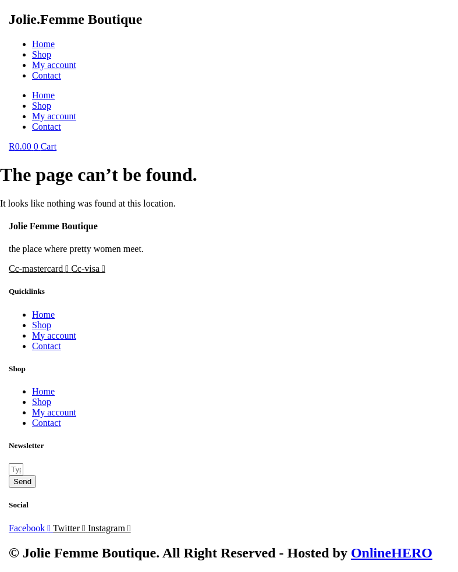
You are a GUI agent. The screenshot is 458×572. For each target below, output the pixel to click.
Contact (46, 75)
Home (43, 44)
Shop (41, 54)
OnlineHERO (391, 552)
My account (54, 65)
